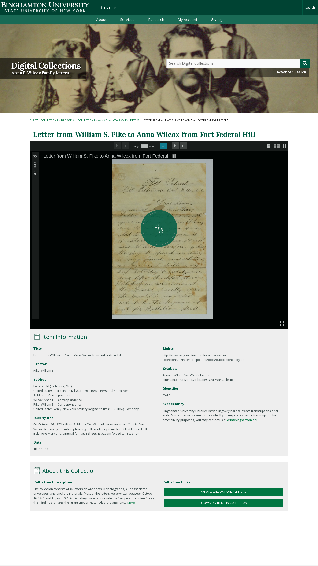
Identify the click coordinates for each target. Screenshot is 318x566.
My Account (187, 19)
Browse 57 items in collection (223, 503)
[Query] (238, 63)
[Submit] (305, 63)
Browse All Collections (78, 120)
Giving (216, 19)
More (131, 502)
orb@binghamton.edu (242, 420)
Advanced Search (291, 72)
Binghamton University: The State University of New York (45, 7)
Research (156, 19)
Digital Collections (46, 65)
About (101, 19)
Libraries (108, 7)
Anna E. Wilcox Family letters (40, 73)
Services (127, 19)
